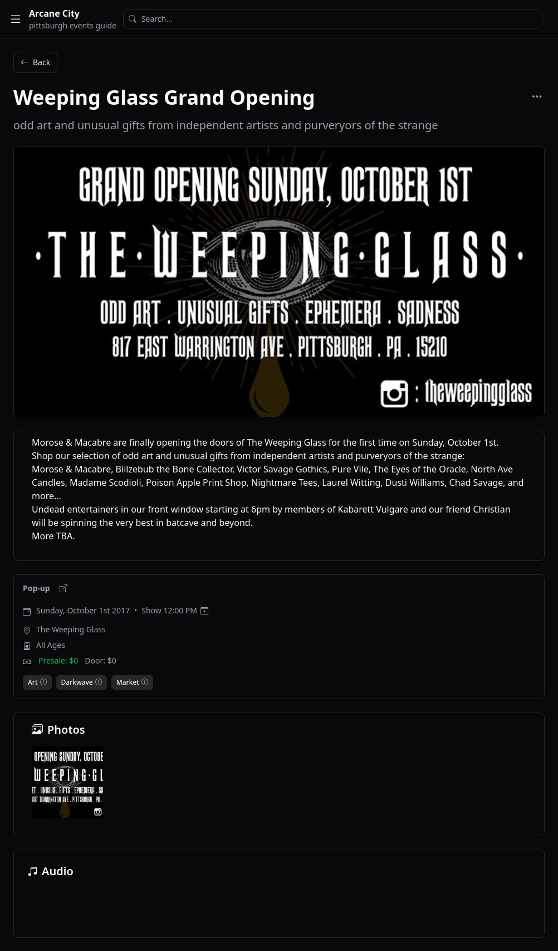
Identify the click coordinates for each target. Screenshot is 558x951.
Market (127, 682)
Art (33, 682)
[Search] (332, 18)
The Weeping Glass (71, 629)
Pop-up (37, 588)
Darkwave (77, 682)
